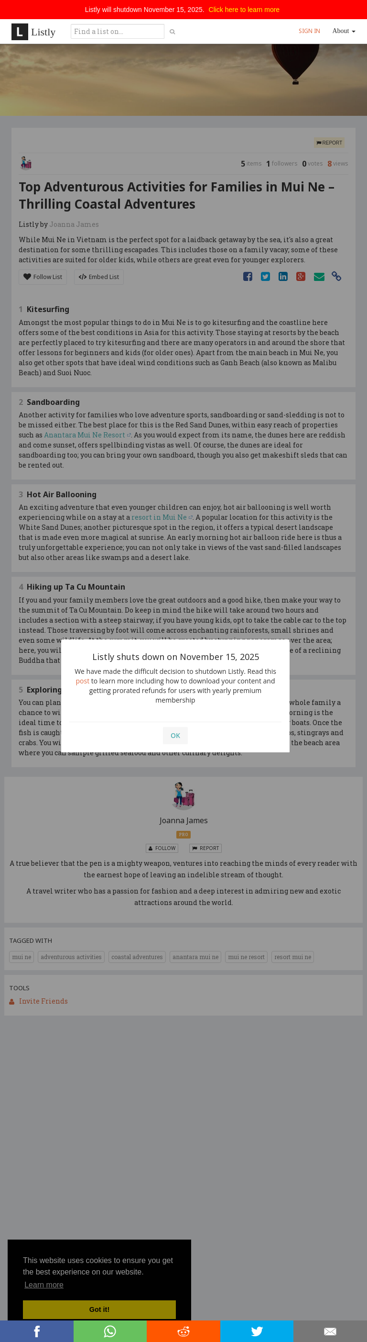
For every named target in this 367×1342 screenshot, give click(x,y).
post (83, 680)
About (344, 30)
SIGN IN (309, 31)
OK (175, 735)
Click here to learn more (244, 9)
